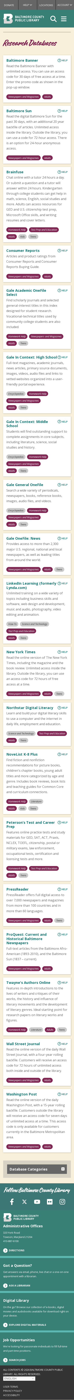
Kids (22, 236)
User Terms (10, 1386)
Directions (13, 1250)
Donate (9, 5)
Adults (47, 96)
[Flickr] (50, 1201)
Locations (46, 5)
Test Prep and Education (44, 229)
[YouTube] (37, 1201)
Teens (33, 236)
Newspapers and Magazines (23, 96)
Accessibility (11, 1395)
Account (65, 5)
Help (30, 5)
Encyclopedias (16, 393)
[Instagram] (62, 1201)
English (10, 1378)
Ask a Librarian (16, 1285)
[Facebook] (12, 1201)
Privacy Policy (12, 1391)
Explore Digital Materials (24, 1325)
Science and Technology (34, 624)
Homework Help (17, 229)
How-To (12, 624)
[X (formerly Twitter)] (24, 1201)
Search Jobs (14, 1360)
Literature (36, 801)
